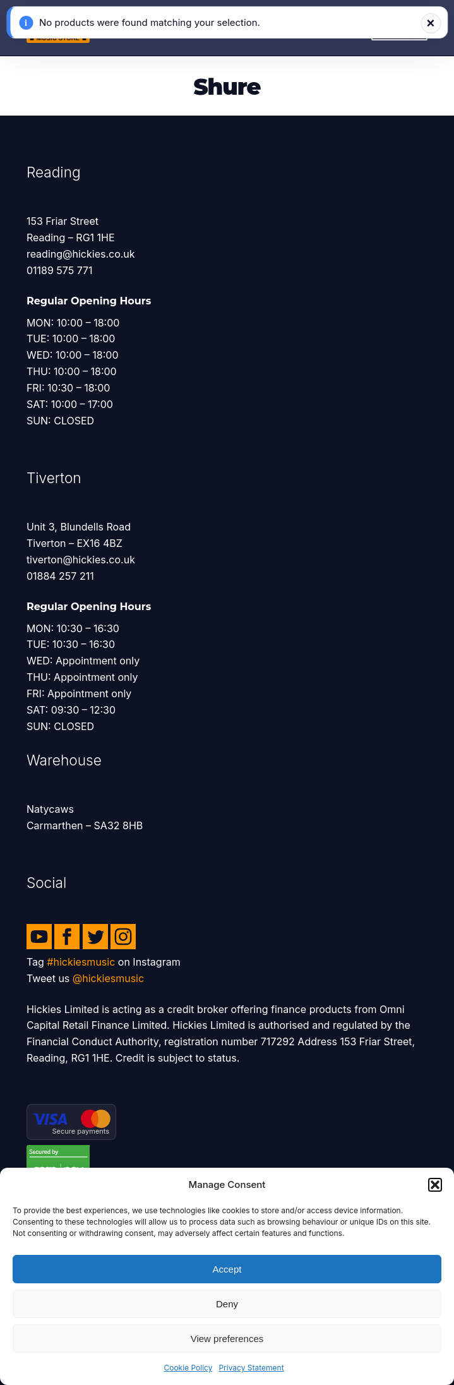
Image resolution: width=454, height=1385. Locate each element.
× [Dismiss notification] (431, 23)
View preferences (227, 1338)
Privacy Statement (251, 1367)
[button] (435, 1184)
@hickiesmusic (108, 978)
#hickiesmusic (81, 962)
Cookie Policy (188, 1367)
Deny (227, 1303)
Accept (227, 1269)
